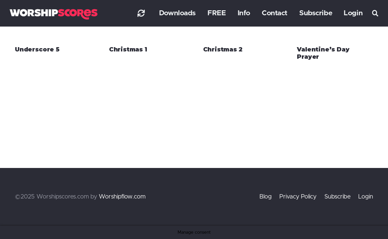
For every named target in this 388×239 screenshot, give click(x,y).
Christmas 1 (128, 49)
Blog (265, 197)
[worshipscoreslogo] (53, 14)
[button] (375, 13)
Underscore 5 (37, 49)
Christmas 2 (223, 49)
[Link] (141, 13)
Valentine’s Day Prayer (323, 53)
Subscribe (337, 197)
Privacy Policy (297, 197)
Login (365, 197)
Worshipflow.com (122, 197)
